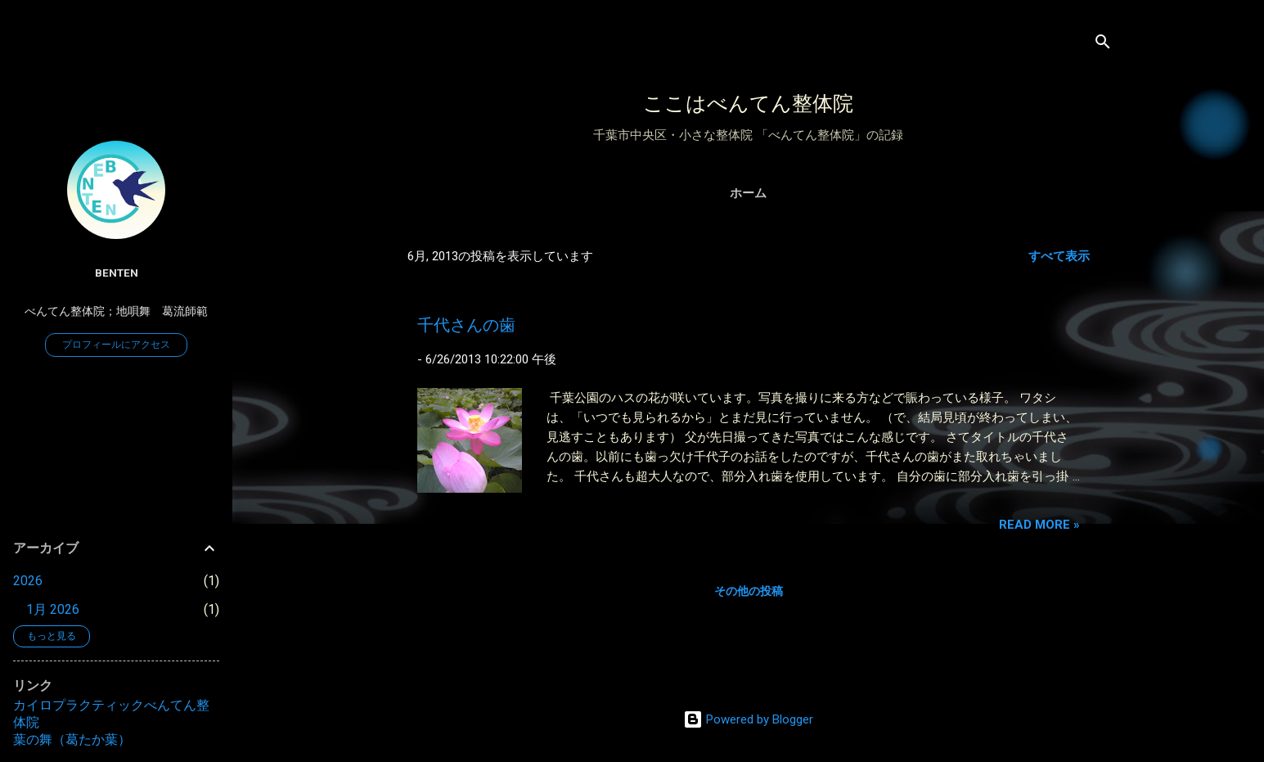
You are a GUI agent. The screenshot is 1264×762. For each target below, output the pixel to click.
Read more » (1039, 524)
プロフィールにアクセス (116, 344)
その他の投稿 (748, 590)
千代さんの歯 (466, 325)
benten (116, 272)
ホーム (748, 193)
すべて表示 (1059, 256)
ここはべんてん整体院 (748, 103)
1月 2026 (52, 609)
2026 (28, 580)
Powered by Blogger (748, 719)
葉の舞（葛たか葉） (72, 739)
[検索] (1103, 45)
